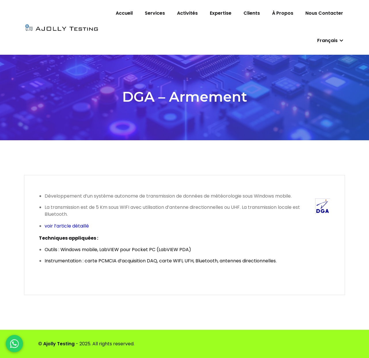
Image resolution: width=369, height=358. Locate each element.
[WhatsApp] (14, 343)
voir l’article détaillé (67, 226)
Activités (187, 13)
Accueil (124, 13)
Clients (252, 13)
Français (330, 40)
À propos (282, 13)
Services (155, 13)
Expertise (220, 13)
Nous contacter (324, 13)
